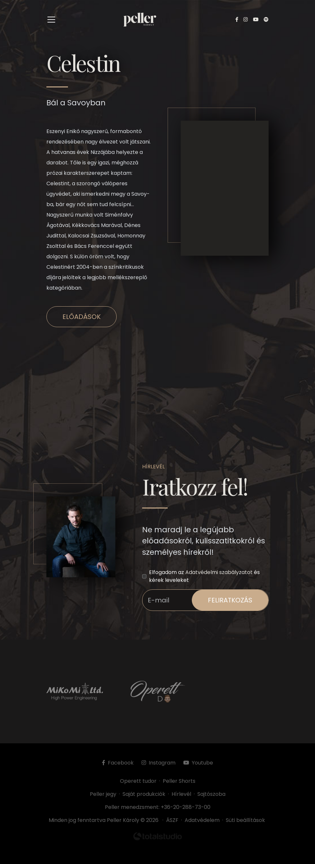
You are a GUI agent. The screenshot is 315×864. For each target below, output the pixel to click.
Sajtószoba (211, 794)
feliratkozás (230, 600)
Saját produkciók (144, 794)
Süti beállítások (245, 820)
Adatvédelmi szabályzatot (219, 572)
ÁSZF (173, 820)
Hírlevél (181, 794)
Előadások (81, 316)
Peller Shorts (179, 781)
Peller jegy (103, 794)
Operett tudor (138, 781)
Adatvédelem (202, 820)
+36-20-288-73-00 (185, 807)
